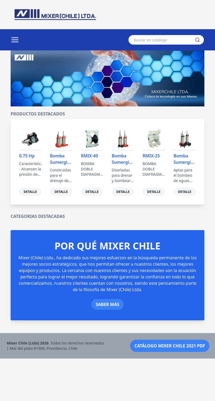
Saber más (107, 347)
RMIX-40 (89, 156)
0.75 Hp (27, 156)
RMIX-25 (151, 156)
